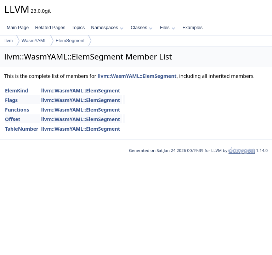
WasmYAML (34, 40)
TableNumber (21, 128)
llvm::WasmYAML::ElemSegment (137, 76)
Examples (192, 27)
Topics (78, 27)
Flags (11, 100)
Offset (12, 119)
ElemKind (16, 90)
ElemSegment (70, 40)
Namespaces (107, 27)
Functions (17, 109)
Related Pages (50, 27)
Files (167, 27)
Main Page (18, 27)
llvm (9, 40)
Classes (142, 27)
